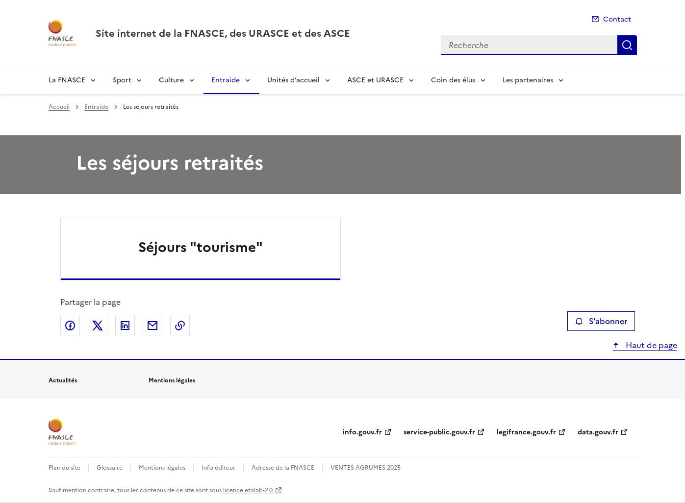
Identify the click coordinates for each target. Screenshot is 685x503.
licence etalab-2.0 (248, 490)
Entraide (225, 80)
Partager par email (152, 325)
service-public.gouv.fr (439, 432)
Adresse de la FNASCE (283, 467)
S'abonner (601, 321)
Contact (617, 19)
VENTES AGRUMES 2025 (365, 467)
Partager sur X (97, 325)
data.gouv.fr (598, 432)
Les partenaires (528, 80)
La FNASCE (67, 80)
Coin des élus (453, 80)
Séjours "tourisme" (200, 247)
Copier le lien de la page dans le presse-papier (180, 325)
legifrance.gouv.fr (526, 432)
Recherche (627, 45)
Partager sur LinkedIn (125, 325)
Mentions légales (162, 467)
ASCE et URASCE (375, 80)
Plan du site (64, 467)
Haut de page (650, 345)
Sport (122, 80)
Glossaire (110, 467)
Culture (171, 80)
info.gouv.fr (362, 432)
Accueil (59, 106)
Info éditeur (218, 467)
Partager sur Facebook (70, 325)
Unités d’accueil (293, 80)
